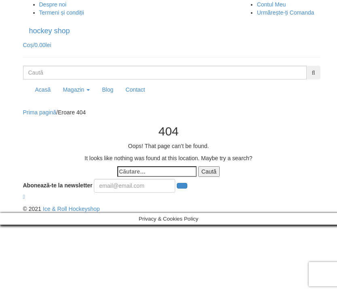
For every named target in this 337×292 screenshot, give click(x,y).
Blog (107, 89)
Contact (135, 89)
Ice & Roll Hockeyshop (71, 209)
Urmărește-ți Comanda (285, 12)
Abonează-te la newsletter (58, 185)
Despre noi (53, 4)
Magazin (76, 89)
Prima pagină (40, 112)
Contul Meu (271, 4)
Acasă (43, 89)
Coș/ (37, 45)
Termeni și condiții (61, 12)
